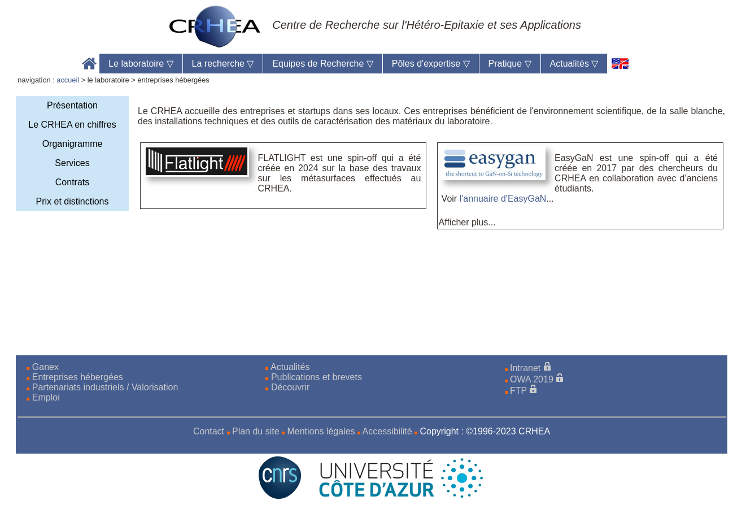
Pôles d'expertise (431, 63)
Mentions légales (321, 431)
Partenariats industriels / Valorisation (105, 387)
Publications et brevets (316, 377)
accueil (67, 80)
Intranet (525, 368)
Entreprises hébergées (77, 377)
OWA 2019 (531, 379)
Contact (208, 431)
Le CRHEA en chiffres (72, 124)
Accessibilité (387, 431)
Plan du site (256, 431)
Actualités (574, 63)
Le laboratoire (140, 63)
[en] (620, 63)
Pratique (509, 63)
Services (72, 163)
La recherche (223, 63)
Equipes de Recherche (322, 63)
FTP (518, 390)
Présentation (72, 105)
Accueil (89, 63)
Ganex (45, 367)
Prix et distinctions (72, 201)
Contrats (72, 182)
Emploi (46, 397)
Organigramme (72, 144)
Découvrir (290, 387)
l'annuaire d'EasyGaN (503, 198)
